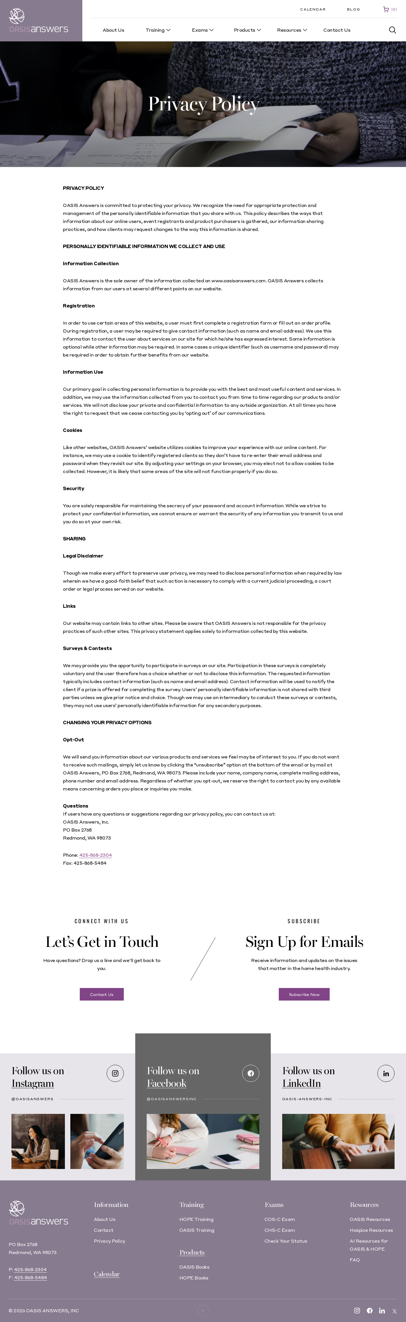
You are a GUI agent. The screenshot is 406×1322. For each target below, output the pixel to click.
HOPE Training (196, 1219)
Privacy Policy (109, 1241)
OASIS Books (194, 1267)
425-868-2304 (95, 855)
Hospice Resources (371, 1230)
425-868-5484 (30, 1277)
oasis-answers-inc (307, 1099)
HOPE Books (193, 1278)
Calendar (313, 9)
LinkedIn (301, 1083)
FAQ (355, 1260)
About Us (104, 1219)
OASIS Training (196, 1230)
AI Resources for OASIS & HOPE (369, 1245)
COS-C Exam (279, 1219)
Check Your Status (285, 1241)
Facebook (166, 1083)
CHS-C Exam (279, 1230)
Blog (353, 9)
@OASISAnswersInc (172, 1099)
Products (192, 1252)
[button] (392, 30)
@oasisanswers (32, 1099)
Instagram (32, 1083)
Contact (104, 1230)
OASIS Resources (370, 1219)
